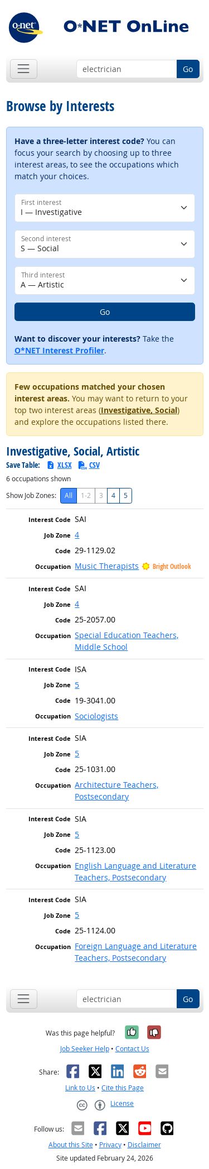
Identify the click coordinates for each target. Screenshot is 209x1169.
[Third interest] (104, 280)
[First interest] (104, 208)
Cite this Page (122, 1088)
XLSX (59, 464)
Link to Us (80, 1088)
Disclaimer (144, 1144)
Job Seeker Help (84, 1048)
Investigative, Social (139, 410)
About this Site (70, 1144)
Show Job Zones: (31, 495)
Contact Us (132, 1048)
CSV (88, 464)
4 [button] (77, 534)
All (68, 495)
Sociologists (96, 716)
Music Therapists (107, 565)
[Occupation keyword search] (126, 69)
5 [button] (77, 684)
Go (188, 69)
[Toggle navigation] (23, 69)
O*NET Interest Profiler (59, 350)
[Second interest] (104, 244)
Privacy (110, 1144)
